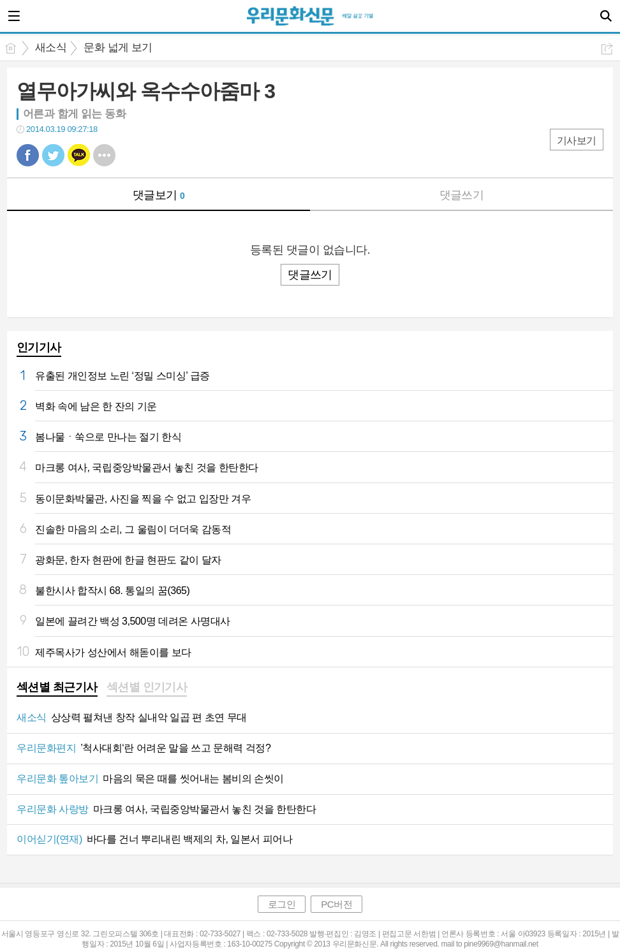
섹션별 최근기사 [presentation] (57, 687)
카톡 (79, 155)
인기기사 (39, 347)
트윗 (53, 155)
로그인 (282, 904)
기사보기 (576, 140)
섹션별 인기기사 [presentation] (147, 687)
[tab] (57, 688)
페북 (28, 155)
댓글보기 (159, 195)
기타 (104, 155)
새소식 (50, 47)
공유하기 (607, 48)
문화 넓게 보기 (118, 47)
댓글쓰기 (461, 195)
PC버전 (336, 904)
